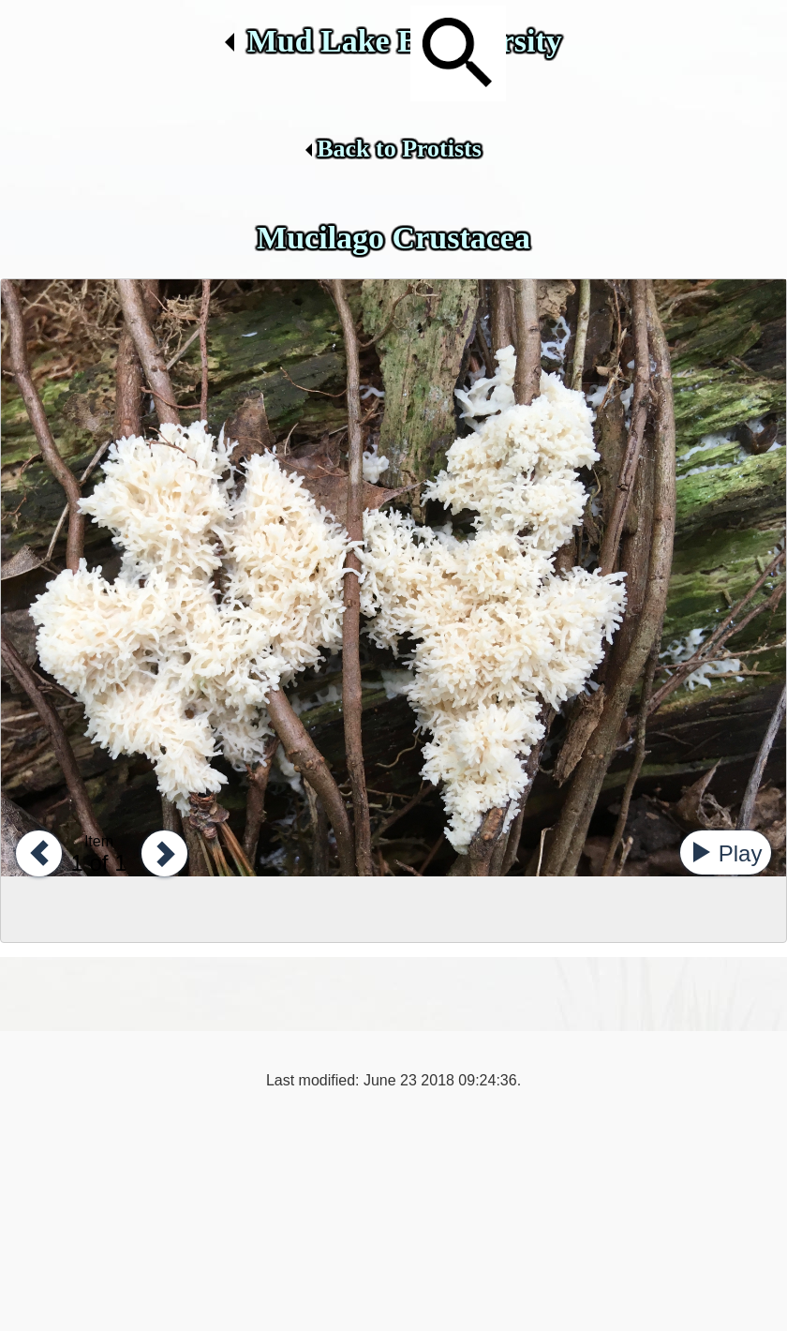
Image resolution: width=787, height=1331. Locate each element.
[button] (34, 852)
